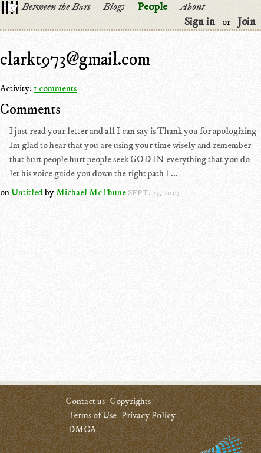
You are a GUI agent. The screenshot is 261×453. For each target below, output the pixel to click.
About (192, 7)
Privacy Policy (148, 415)
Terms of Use (92, 415)
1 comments (55, 88)
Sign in (199, 21)
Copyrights (130, 401)
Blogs (113, 7)
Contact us (85, 401)
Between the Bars (56, 7)
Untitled (27, 192)
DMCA (82, 429)
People (152, 7)
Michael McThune (91, 192)
